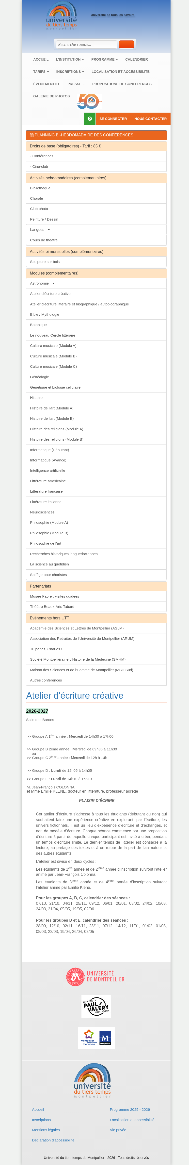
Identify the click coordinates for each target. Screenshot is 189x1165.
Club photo (39, 209)
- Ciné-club (39, 166)
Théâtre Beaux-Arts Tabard (52, 606)
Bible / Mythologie (44, 314)
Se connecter (113, 119)
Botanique (38, 325)
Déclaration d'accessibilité (53, 1140)
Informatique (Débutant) (49, 450)
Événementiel (46, 84)
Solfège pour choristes (48, 575)
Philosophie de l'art (45, 543)
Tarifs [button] (41, 72)
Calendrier (136, 59)
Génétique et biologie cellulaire (55, 387)
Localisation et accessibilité (121, 72)
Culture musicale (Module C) (53, 366)
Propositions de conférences (122, 84)
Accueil (40, 59)
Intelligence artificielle (47, 470)
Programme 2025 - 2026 (130, 1109)
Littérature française (46, 491)
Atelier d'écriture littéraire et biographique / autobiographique (79, 304)
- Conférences (41, 156)
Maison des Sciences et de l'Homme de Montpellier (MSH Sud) (81, 670)
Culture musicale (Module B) (53, 356)
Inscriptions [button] (70, 72)
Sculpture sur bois (45, 262)
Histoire (36, 397)
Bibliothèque (40, 188)
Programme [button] (104, 59)
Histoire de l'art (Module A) (51, 408)
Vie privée (118, 1130)
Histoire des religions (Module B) (56, 439)
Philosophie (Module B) (49, 533)
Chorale (36, 198)
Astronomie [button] (42, 283)
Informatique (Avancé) (48, 460)
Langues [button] (40, 229)
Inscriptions (41, 1120)
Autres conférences (46, 680)
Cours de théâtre (44, 240)
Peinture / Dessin (44, 219)
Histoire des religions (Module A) (56, 429)
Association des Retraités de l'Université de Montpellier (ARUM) (82, 638)
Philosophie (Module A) (49, 522)
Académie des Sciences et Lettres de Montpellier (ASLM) (77, 628)
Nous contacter (151, 119)
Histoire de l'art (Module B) (52, 418)
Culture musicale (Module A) (53, 345)
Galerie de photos (51, 96)
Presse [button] (76, 84)
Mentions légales (46, 1130)
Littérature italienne (46, 502)
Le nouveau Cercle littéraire (52, 335)
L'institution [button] (70, 59)
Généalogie (39, 377)
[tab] (96, 135)
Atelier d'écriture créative (50, 293)
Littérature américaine (48, 481)
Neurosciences (42, 512)
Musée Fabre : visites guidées (54, 596)
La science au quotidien (49, 564)
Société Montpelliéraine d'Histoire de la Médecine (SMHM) (78, 659)
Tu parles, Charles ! (46, 649)
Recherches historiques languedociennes (63, 554)
